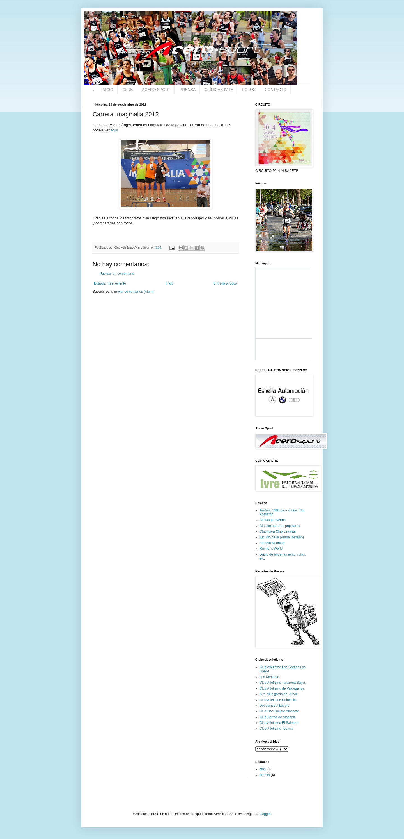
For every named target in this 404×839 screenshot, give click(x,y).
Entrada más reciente (110, 283)
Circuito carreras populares (280, 526)
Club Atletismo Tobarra (276, 729)
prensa (265, 775)
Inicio (170, 283)
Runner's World (271, 549)
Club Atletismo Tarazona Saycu (283, 683)
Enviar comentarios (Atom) (134, 292)
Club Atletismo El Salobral (279, 723)
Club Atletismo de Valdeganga (282, 688)
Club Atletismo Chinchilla (278, 700)
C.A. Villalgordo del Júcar (278, 694)
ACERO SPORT (156, 89)
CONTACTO (275, 89)
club (263, 769)
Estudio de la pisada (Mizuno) (282, 537)
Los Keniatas (269, 677)
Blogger (265, 814)
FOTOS (249, 89)
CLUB (127, 89)
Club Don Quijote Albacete (279, 711)
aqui (114, 130)
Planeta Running (272, 543)
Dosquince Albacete (274, 706)
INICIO (107, 89)
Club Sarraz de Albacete (278, 717)
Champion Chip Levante (278, 531)
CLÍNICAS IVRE (219, 89)
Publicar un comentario (117, 274)
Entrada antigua (225, 283)
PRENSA (188, 89)
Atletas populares (273, 520)
